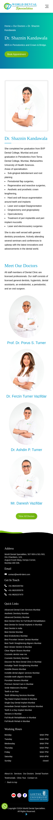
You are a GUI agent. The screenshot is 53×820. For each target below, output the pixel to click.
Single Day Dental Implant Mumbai (20, 703)
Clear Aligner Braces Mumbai (17, 650)
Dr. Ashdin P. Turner (26, 450)
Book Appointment (16, 54)
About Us (9, 773)
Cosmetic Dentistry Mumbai (17, 658)
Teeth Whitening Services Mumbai (19, 695)
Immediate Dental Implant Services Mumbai (24, 706)
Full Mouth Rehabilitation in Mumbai (20, 717)
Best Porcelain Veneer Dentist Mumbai (21, 639)
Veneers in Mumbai (13, 714)
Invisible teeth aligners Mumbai (18, 677)
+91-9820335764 (15, 586)
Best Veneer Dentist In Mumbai (18, 647)
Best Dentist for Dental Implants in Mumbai (23, 625)
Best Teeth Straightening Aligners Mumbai (23, 643)
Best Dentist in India (13, 628)
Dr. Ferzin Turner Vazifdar (26, 396)
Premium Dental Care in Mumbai (19, 684)
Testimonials (10, 778)
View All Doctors (26, 516)
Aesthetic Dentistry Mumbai (17, 613)
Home (8, 26)
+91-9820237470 (15, 594)
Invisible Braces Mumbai (15, 669)
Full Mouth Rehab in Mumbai (17, 721)
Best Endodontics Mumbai (16, 636)
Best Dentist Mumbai (14, 632)
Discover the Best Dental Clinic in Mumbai (23, 662)
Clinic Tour (21, 778)
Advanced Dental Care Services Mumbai (22, 610)
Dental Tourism (41, 773)
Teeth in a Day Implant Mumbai (18, 710)
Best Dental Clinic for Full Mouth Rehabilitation (25, 621)
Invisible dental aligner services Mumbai (22, 673)
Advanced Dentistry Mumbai (17, 617)
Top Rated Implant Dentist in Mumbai (21, 699)
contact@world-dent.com (19, 574)
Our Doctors (19, 26)
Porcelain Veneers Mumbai (16, 680)
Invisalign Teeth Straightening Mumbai (21, 665)
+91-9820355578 (15, 590)
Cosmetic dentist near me (16, 654)
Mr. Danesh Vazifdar (26, 503)
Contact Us (32, 778)
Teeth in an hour (12, 691)
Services (18, 773)
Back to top (11, 782)
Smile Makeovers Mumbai (16, 688)
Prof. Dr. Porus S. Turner (26, 343)
